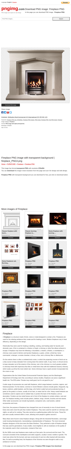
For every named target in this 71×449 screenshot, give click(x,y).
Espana (15, 2)
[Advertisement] (35, 35)
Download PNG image (10, 105)
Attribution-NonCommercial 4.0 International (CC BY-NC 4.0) (27, 117)
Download (10, 237)
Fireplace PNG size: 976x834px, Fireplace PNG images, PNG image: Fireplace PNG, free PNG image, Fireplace (34, 120)
